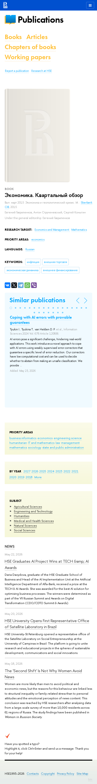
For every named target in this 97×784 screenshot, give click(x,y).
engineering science (68, 438)
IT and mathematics (41, 443)
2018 (29, 477)
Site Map (82, 774)
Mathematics (79, 230)
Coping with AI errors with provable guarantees (41, 320)
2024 (50, 471)
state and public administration (63, 447)
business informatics (22, 438)
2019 (21, 477)
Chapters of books (30, 47)
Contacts (33, 774)
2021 (75, 471)
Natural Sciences (25, 525)
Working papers (28, 57)
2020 (12, 477)
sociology (34, 447)
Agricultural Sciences (28, 506)
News (10, 546)
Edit (90, 779)
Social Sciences (24, 530)
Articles (37, 37)
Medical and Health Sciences (34, 521)
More (38, 477)
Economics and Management (52, 230)
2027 (27, 471)
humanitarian (18, 443)
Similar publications (37, 300)
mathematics (18, 447)
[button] (10, 308)
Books (13, 37)
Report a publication (17, 71)
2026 (35, 471)
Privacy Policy (65, 774)
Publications (40, 20)
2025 (42, 471)
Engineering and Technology (33, 511)
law (58, 443)
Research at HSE (41, 71)
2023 (59, 471)
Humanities (21, 516)
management (70, 443)
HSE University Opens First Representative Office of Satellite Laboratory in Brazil (47, 623)
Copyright (48, 774)
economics (45, 438)
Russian (30, 249)
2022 (67, 471)
